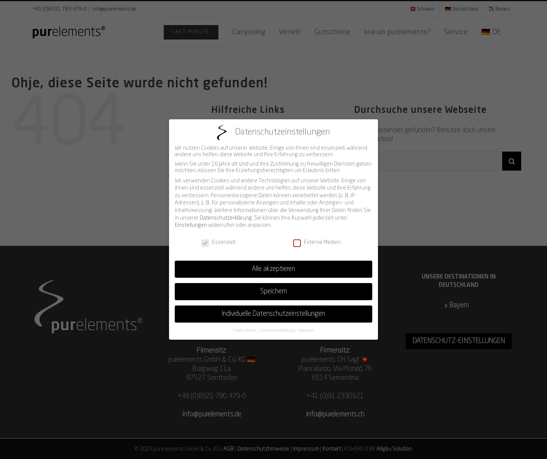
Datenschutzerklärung (226, 213)
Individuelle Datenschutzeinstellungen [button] (273, 309)
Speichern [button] (273, 287)
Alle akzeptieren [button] (273, 264)
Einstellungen (191, 221)
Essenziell (218, 238)
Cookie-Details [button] (245, 326)
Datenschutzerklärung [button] (277, 326)
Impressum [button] (306, 326)
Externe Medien (317, 238)
